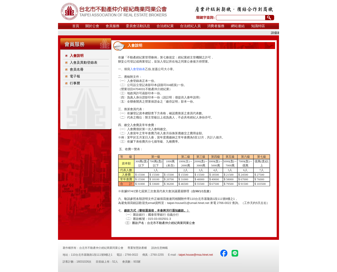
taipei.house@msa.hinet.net (196, 254)
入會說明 (77, 55)
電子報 (75, 76)
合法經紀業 (165, 26)
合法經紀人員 (190, 26)
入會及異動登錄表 (83, 62)
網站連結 (238, 26)
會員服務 (112, 26)
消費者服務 (215, 26)
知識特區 (258, 26)
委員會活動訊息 (138, 26)
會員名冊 (77, 69)
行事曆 (75, 83)
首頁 (75, 26)
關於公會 (92, 26)
